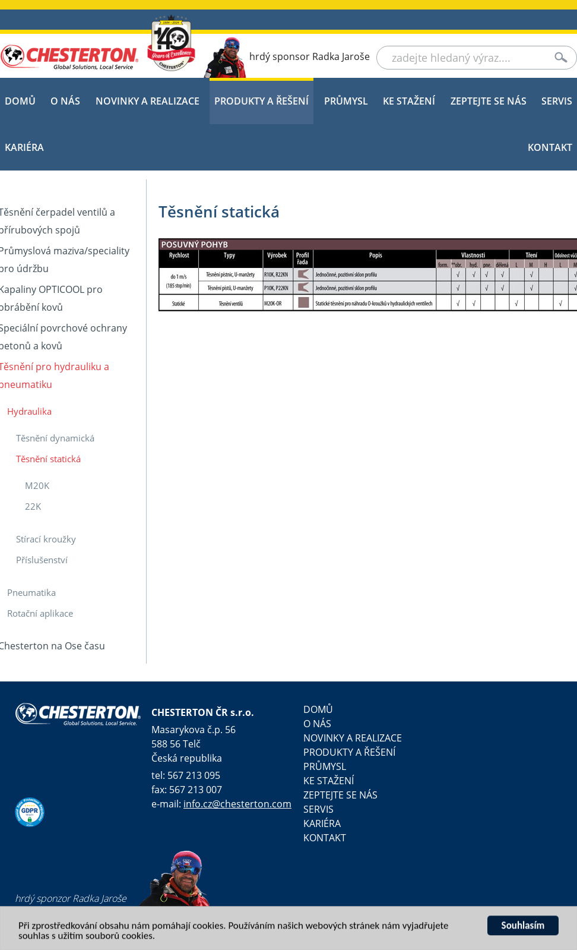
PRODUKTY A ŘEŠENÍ (261, 101)
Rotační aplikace (40, 613)
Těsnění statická (48, 459)
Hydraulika (29, 411)
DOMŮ (20, 101)
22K (33, 506)
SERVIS (556, 101)
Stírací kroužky (46, 539)
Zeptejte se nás (489, 101)
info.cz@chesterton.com (237, 803)
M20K (37, 485)
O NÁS (65, 101)
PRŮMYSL (346, 101)
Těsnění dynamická (55, 438)
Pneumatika (31, 592)
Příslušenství (42, 560)
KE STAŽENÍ (409, 101)
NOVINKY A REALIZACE (147, 101)
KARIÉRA (24, 147)
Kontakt (550, 147)
